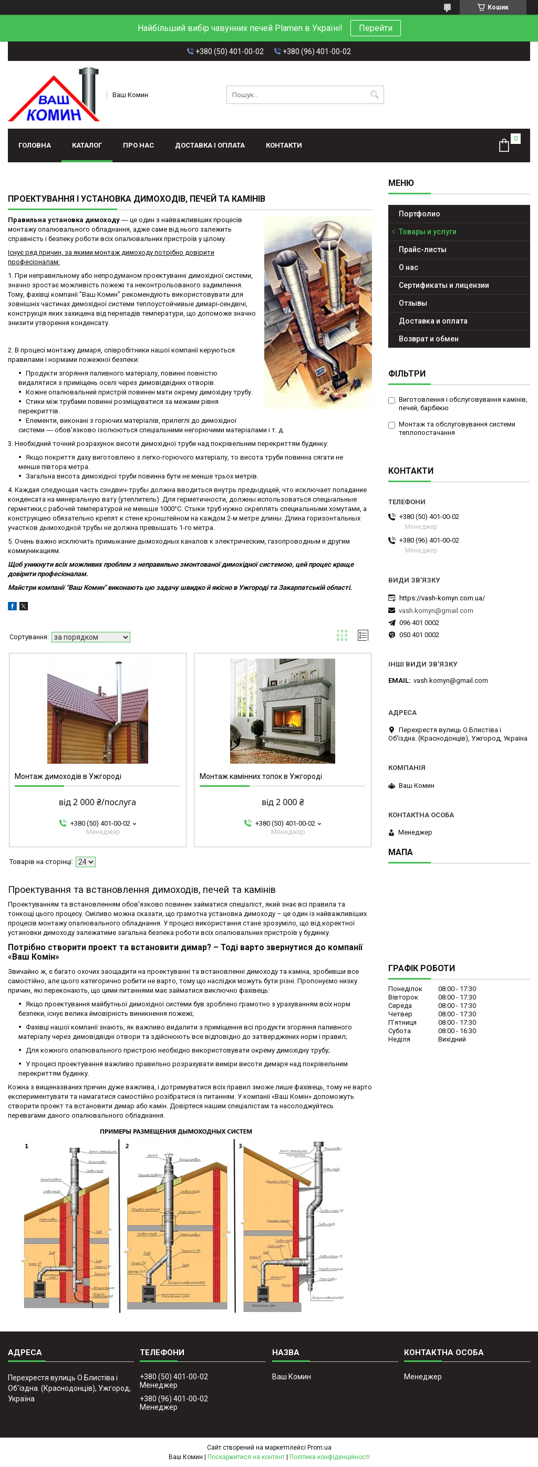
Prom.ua (319, 1447)
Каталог (87, 145)
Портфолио (419, 214)
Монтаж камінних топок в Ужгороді (261, 776)
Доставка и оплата (433, 321)
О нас (408, 267)
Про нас (138, 145)
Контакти (284, 145)
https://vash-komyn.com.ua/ (442, 598)
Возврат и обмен (429, 339)
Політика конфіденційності (329, 1457)
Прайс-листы (423, 249)
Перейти (375, 28)
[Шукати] (375, 95)
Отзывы (413, 303)
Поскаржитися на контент (246, 1457)
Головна (34, 145)
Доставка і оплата (210, 145)
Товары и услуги (428, 231)
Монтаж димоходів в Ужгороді (68, 776)
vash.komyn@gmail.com (436, 611)
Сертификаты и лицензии (444, 285)
